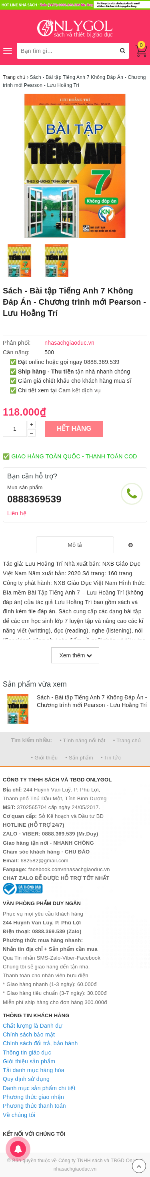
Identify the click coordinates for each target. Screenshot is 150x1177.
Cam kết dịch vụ (79, 390)
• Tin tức (111, 758)
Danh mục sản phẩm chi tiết (39, 1088)
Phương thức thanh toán (34, 1106)
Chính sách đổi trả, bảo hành (40, 1043)
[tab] (75, 544)
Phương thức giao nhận (33, 1097)
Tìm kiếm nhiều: (31, 740)
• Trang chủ (127, 740)
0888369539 (34, 499)
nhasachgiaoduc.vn (75, 1169)
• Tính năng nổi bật (82, 740)
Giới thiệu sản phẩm (29, 1061)
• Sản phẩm (79, 758)
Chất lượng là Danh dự (32, 1025)
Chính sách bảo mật (29, 1034)
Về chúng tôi (19, 1115)
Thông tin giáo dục (27, 1052)
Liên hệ (16, 513)
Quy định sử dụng (26, 1079)
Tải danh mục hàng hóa (33, 1070)
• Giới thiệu (44, 758)
